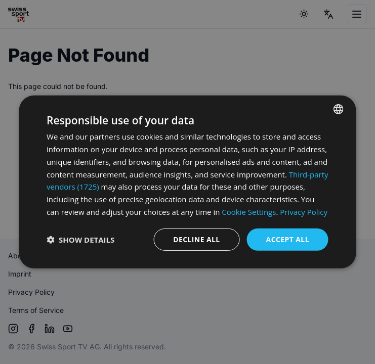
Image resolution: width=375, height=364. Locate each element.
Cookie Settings (249, 212)
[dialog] (187, 182)
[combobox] (339, 109)
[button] (80, 239)
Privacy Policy (303, 212)
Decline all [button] (196, 239)
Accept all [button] (287, 239)
